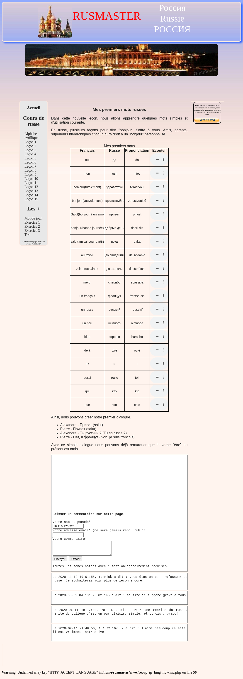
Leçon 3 (30, 150)
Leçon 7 (30, 166)
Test (27, 235)
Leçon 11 (31, 183)
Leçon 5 (30, 158)
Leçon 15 (31, 199)
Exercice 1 (32, 222)
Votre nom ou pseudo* (72, 522)
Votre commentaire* (70, 539)
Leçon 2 (30, 146)
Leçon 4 (30, 154)
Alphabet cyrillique (31, 136)
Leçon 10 (31, 179)
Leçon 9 (30, 174)
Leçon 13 (31, 191)
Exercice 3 (32, 230)
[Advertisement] (121, 89)
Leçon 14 (31, 195)
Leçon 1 (30, 142)
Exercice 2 (32, 226)
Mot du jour (33, 218)
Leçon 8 (30, 170)
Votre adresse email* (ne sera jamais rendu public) (100, 530)
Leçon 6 (30, 162)
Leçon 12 (31, 187)
